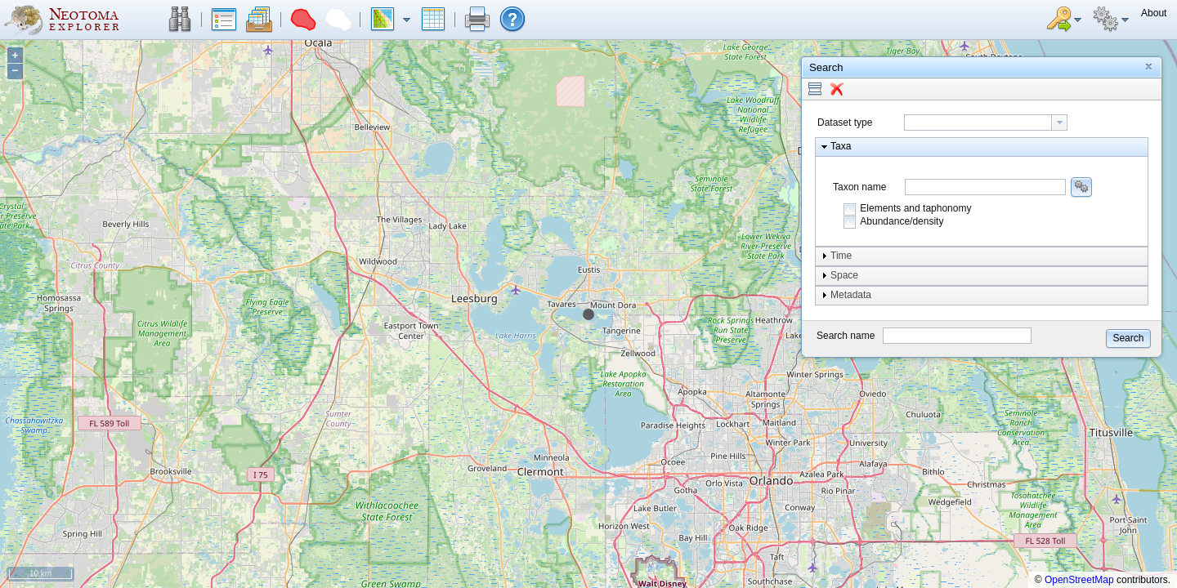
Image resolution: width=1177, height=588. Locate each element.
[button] (180, 19)
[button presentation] (1059, 122)
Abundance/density (901, 221)
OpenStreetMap (1079, 580)
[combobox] (985, 122)
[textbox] (977, 122)
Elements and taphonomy (915, 208)
